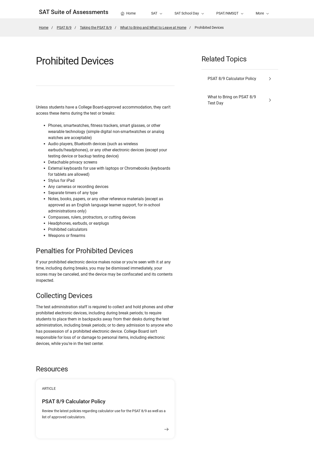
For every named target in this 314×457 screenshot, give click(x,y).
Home (43, 27)
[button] (262, 9)
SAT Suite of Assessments (73, 12)
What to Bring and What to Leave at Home (153, 27)
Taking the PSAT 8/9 (96, 27)
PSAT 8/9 (64, 27)
